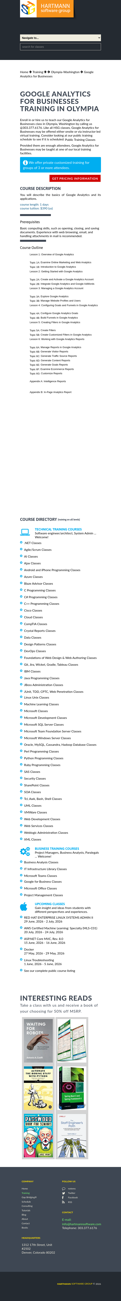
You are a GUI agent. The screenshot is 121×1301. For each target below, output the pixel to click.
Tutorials (26, 1210)
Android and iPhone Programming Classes (52, 570)
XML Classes (32, 839)
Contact (26, 1223)
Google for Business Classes (43, 881)
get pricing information (75, 178)
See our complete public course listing (49, 970)
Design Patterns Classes (40, 644)
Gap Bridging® (29, 1197)
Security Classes (35, 778)
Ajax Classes (32, 563)
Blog (24, 1214)
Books (25, 1227)
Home (24, 72)
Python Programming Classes (43, 758)
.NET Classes (32, 543)
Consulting (27, 1206)
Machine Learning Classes (41, 704)
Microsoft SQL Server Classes (44, 724)
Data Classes (32, 637)
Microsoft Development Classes (45, 717)
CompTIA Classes (35, 624)
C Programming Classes (40, 590)
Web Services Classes (38, 826)
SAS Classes (32, 771)
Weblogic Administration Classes (46, 832)
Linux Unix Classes (36, 697)
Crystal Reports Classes (39, 630)
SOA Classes (32, 792)
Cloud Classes (33, 617)
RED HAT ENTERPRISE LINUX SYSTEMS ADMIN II (58, 917)
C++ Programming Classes (41, 603)
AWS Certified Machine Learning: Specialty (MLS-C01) (60, 928)
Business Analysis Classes (41, 862)
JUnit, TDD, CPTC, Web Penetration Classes (53, 691)
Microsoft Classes (36, 711)
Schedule (26, 1201)
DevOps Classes (35, 651)
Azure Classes (33, 576)
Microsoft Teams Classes (40, 875)
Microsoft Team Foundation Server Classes (52, 731)
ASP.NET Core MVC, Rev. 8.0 (43, 939)
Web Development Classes (42, 819)
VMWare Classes (35, 812)
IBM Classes (32, 671)
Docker (29, 949)
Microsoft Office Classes (40, 888)
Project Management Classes (43, 895)
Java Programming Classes (41, 678)
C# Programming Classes (40, 597)
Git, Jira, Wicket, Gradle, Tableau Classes (51, 664)
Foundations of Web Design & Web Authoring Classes (60, 657)
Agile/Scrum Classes (37, 549)
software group (74, 1283)
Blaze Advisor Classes (38, 583)
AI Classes (31, 556)
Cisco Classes (33, 610)
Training (38, 72)
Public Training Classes (80, 139)
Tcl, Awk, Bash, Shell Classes (43, 798)
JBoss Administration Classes (43, 685)
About (25, 1219)
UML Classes (32, 805)
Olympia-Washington (65, 72)
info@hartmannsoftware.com (81, 1224)
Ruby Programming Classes (42, 765)
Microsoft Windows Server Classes (47, 738)
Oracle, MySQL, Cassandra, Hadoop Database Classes (60, 744)
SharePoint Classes (37, 785)
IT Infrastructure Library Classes (45, 869)
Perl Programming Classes (41, 751)
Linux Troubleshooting (39, 960)
